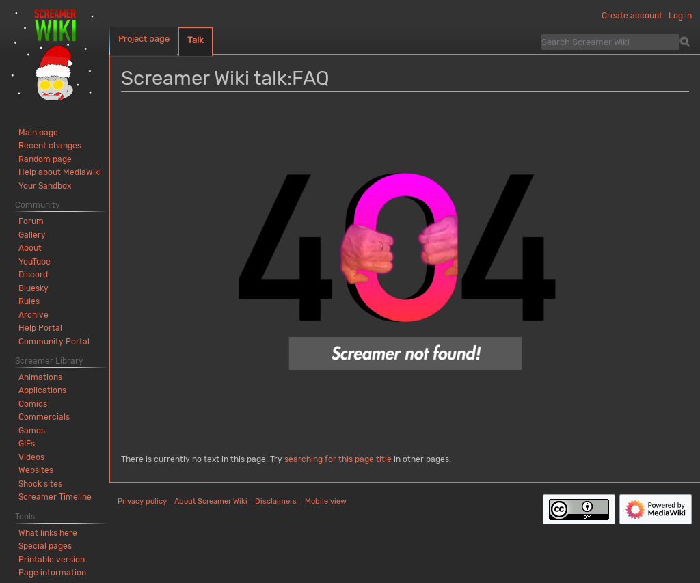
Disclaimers (276, 501)
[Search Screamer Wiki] (610, 41)
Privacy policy (142, 501)
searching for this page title (338, 459)
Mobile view (326, 501)
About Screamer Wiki (210, 501)
